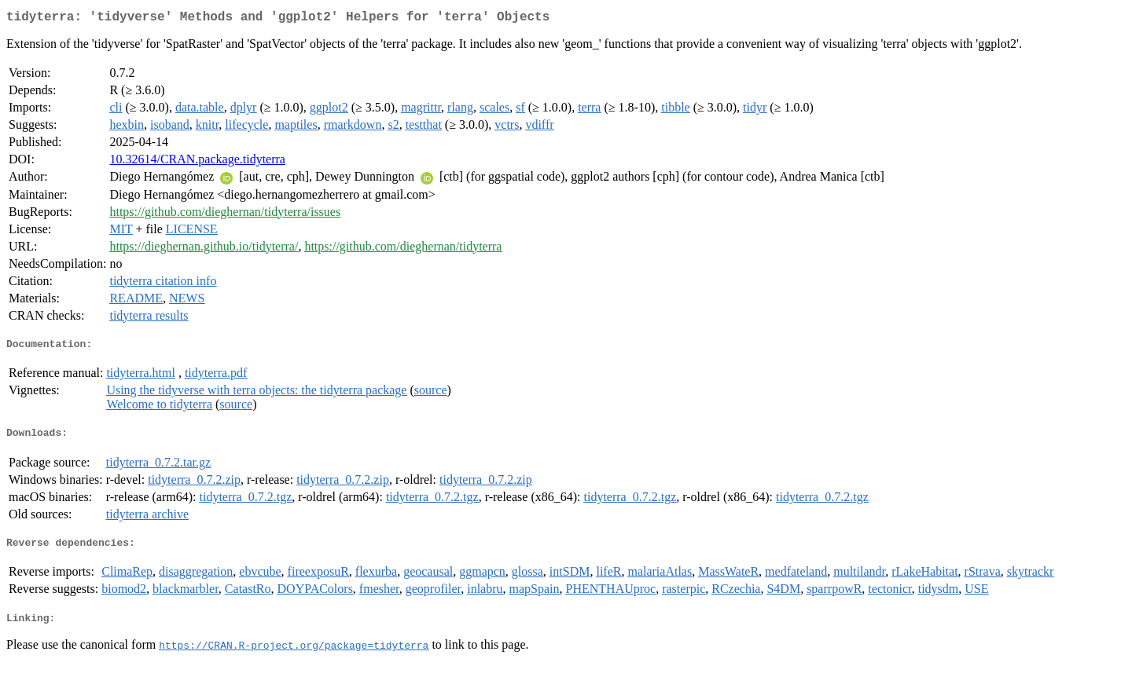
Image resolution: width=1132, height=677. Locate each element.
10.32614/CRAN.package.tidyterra (197, 162)
